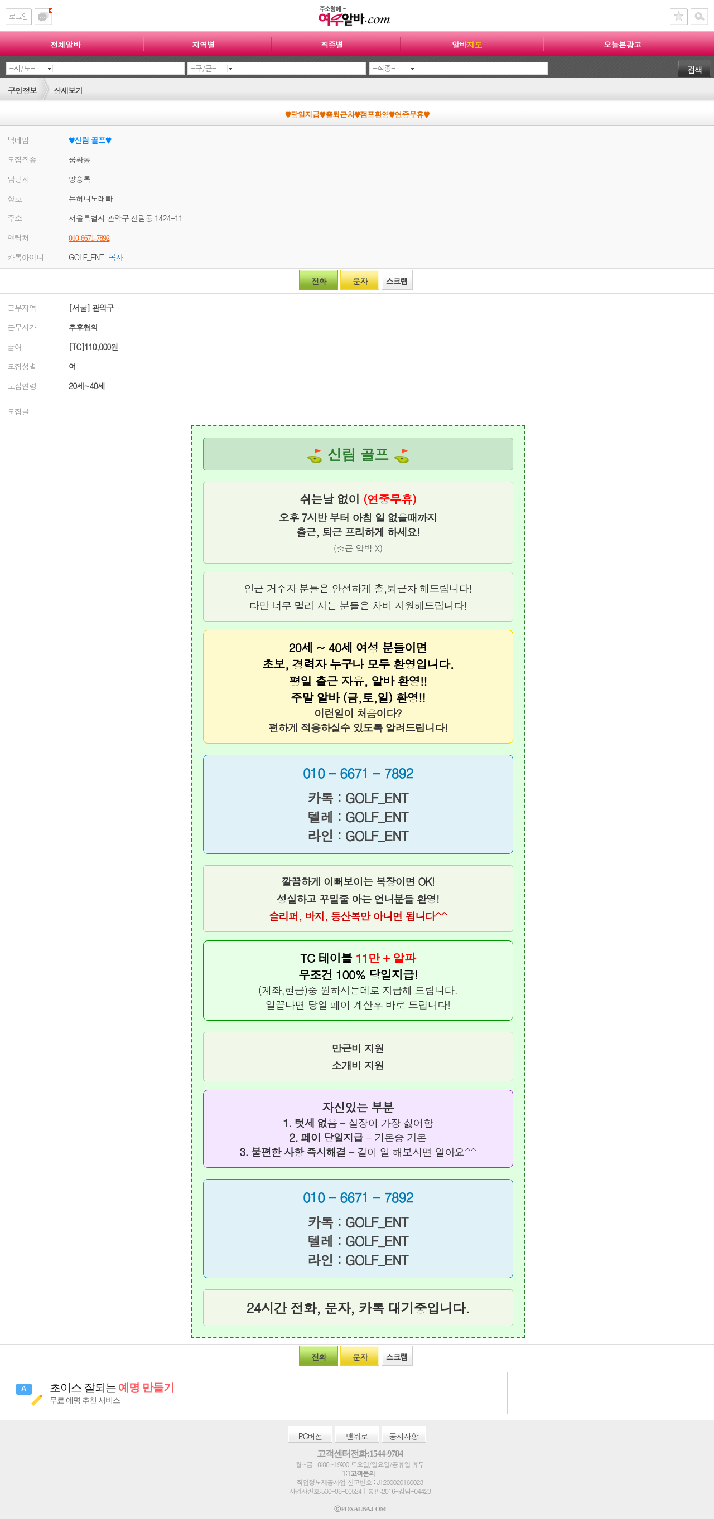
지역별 (203, 44)
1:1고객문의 (358, 1473)
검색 (694, 69)
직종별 (332, 44)
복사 (115, 257)
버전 (310, 1436)
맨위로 (357, 1436)
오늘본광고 (622, 44)
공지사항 (403, 1436)
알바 (467, 44)
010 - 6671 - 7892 (358, 773)
